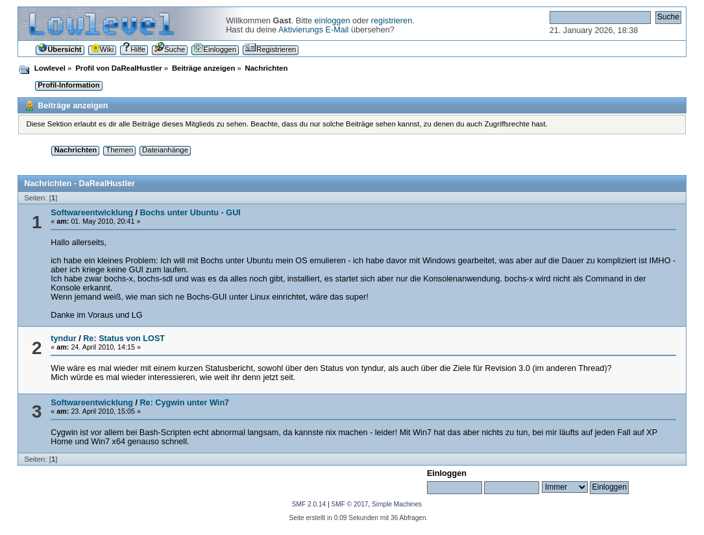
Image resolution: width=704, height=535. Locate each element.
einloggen (332, 20)
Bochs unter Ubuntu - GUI (190, 212)
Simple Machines (397, 504)
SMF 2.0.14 (309, 504)
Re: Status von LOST (124, 338)
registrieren (391, 20)
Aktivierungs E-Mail (313, 29)
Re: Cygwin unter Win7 (184, 402)
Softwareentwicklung (92, 212)
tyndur (63, 338)
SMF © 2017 (349, 504)
